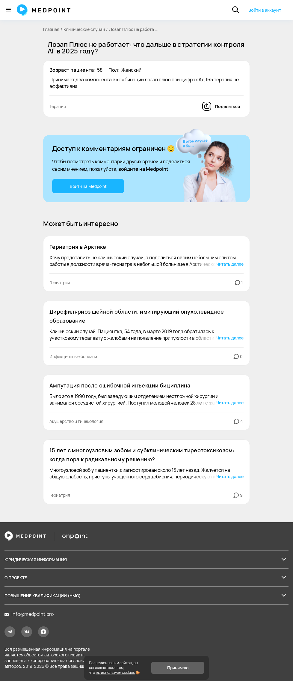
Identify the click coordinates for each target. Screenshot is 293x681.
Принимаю (177, 667)
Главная (51, 29)
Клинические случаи (84, 29)
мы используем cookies (115, 672)
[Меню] (8, 10)
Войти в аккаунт (264, 10)
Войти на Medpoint (88, 186)
